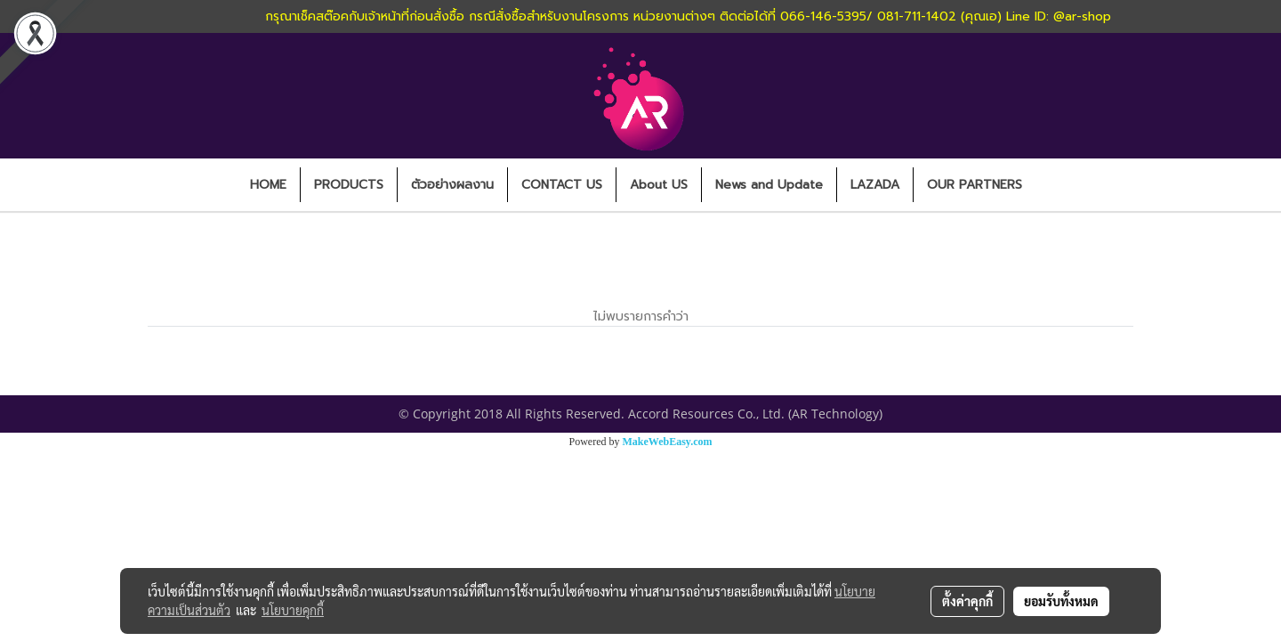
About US (659, 184)
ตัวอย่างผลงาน (452, 184)
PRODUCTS (348, 184)
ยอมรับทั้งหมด (1061, 601)
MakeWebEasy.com (668, 441)
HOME (268, 184)
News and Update (769, 184)
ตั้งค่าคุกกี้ (967, 601)
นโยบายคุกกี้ (293, 610)
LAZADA (874, 184)
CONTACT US (561, 184)
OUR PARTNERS (974, 184)
